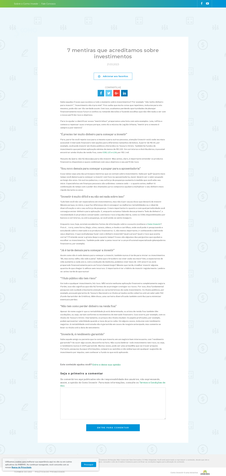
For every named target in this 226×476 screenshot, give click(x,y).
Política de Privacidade (50, 472)
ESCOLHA (124, 16)
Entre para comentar (113, 428)
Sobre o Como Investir (26, 3)
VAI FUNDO (161, 16)
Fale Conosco (48, 3)
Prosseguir (189, 466)
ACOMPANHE (142, 16)
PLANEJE (92, 16)
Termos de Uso (23, 472)
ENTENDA (107, 16)
